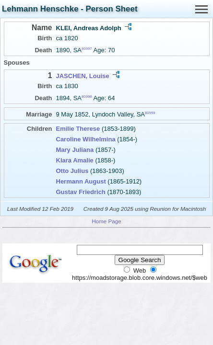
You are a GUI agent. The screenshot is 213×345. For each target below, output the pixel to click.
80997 (87, 48)
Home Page (106, 221)
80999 (150, 113)
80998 (87, 96)
